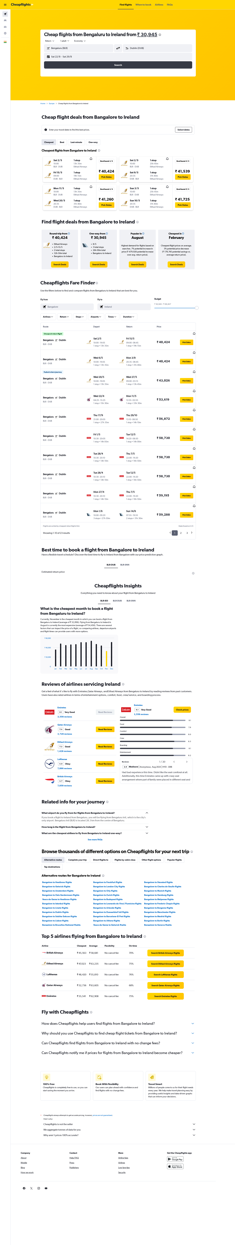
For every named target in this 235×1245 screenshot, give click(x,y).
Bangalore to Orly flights (110, 860)
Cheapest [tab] (53, 142)
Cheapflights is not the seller (124, 1094)
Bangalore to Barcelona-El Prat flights (116, 886)
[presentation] (164, 34)
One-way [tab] (97, 142)
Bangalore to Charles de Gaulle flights (167, 856)
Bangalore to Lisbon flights (60, 890)
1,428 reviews (69, 721)
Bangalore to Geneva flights (162, 894)
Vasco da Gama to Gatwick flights (114, 894)
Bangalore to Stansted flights (163, 852)
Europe (56, 103)
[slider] (201, 308)
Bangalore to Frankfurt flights (112, 852)
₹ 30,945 (152, 34)
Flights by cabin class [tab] (129, 829)
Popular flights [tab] (179, 829)
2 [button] (185, 502)
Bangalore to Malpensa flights (163, 869)
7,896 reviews (69, 738)
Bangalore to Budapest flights (112, 869)
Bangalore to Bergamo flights (163, 877)
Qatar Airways (69, 694)
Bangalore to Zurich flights (111, 864)
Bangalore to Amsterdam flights (62, 860)
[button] (5, 4)
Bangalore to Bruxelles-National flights (66, 894)
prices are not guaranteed (107, 1085)
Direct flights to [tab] (105, 829)
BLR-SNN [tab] (129, 534)
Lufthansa (67, 729)
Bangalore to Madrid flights (162, 886)
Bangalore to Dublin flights (60, 882)
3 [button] (191, 502)
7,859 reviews (69, 755)
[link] (64, 264)
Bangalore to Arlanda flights (112, 877)
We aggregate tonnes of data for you (124, 1099)
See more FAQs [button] (100, 809)
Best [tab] (67, 142)
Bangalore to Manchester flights (164, 882)
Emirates (66, 677)
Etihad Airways (69, 711)
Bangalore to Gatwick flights (61, 856)
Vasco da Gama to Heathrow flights (64, 869)
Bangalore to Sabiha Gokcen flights (64, 886)
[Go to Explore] (5, 33)
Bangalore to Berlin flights (161, 890)
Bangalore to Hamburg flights (163, 864)
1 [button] (179, 502)
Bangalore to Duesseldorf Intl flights (115, 882)
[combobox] (55, 40)
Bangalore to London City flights (113, 856)
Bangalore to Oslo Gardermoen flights (65, 864)
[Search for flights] (5, 14)
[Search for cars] (5, 27)
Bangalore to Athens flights (111, 890)
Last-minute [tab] (81, 142)
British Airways (69, 746)
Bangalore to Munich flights (162, 860)
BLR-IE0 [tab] (109, 570)
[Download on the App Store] (185, 1136)
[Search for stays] (5, 20)
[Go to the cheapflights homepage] (22, 4)
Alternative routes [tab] (58, 829)
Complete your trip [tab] (82, 829)
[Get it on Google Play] (185, 1128)
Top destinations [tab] (57, 836)
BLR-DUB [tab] (115, 534)
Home (47, 103)
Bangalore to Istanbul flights (61, 873)
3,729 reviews (69, 703)
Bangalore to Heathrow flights (62, 852)
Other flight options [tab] (156, 829)
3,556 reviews (69, 686)
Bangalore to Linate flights (60, 877)
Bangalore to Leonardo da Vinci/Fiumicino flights (122, 873)
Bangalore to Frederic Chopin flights (166, 873)
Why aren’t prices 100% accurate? (124, 1105)
